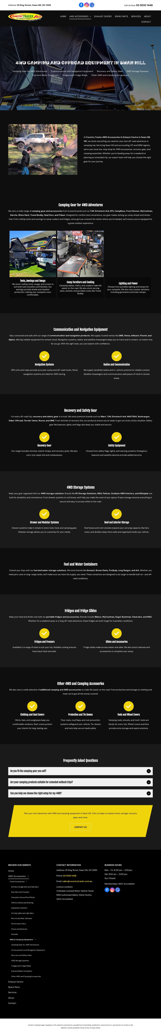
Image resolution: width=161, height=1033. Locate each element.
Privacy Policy (95, 1028)
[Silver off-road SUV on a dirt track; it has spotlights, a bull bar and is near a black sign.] (42, 149)
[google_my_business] (92, 5)
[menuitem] (63, 16)
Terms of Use (84, 1028)
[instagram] (86, 5)
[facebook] (81, 5)
